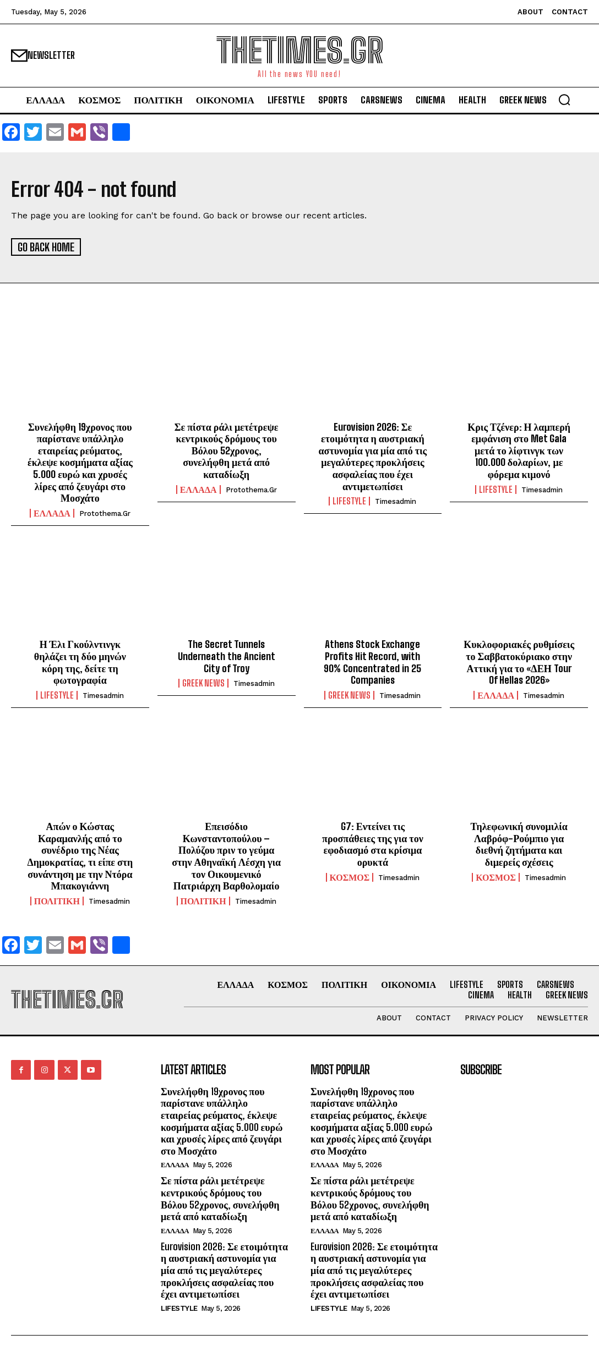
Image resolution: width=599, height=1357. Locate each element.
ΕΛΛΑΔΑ (52, 512)
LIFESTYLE (349, 500)
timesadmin (395, 501)
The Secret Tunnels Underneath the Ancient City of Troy (226, 655)
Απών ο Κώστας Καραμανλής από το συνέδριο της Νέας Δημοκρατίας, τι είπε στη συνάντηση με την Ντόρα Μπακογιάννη (80, 855)
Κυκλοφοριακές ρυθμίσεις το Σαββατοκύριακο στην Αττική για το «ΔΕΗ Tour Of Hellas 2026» (519, 661)
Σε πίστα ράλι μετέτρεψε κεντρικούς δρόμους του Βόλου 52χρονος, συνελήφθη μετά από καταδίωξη (227, 449)
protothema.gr (104, 512)
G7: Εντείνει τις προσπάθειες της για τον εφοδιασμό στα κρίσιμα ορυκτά (372, 843)
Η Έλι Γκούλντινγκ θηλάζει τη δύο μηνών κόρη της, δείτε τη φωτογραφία (80, 661)
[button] (564, 99)
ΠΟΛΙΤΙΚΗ (57, 899)
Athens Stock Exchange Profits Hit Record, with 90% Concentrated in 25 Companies (372, 661)
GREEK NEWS (203, 682)
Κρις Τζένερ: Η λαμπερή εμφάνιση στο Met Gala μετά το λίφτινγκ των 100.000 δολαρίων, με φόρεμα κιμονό (518, 449)
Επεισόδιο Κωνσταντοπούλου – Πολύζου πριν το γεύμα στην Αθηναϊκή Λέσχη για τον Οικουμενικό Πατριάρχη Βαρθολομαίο (226, 855)
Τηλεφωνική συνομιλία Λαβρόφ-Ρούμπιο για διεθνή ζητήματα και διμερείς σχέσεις (519, 843)
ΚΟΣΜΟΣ (350, 876)
